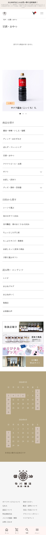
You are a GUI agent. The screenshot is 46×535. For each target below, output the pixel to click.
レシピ (6, 278)
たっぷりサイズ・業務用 (13, 241)
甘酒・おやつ (12, 19)
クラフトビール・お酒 (12, 163)
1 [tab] (20, 113)
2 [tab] (23, 113)
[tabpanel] (23, 90)
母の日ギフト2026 (10, 216)
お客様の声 (7, 311)
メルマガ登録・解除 (9, 518)
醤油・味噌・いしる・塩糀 (14, 130)
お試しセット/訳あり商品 (13, 249)
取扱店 (6, 302)
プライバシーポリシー (31, 514)
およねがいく (8, 294)
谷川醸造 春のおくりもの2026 (16, 224)
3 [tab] (26, 113)
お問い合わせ (7, 522)
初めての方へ (28, 502)
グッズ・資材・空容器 (12, 187)
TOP (4, 19)
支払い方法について (30, 510)
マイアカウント (28, 518)
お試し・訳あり (9, 179)
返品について (7, 510)
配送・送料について (30, 506)
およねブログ (8, 286)
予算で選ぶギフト (10, 257)
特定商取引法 (7, 514)
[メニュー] (41, 13)
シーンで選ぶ (8, 207)
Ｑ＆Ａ (4, 506)
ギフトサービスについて (11, 502)
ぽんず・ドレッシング (12, 147)
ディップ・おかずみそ (12, 139)
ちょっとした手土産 (11, 232)
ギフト (6, 171)
